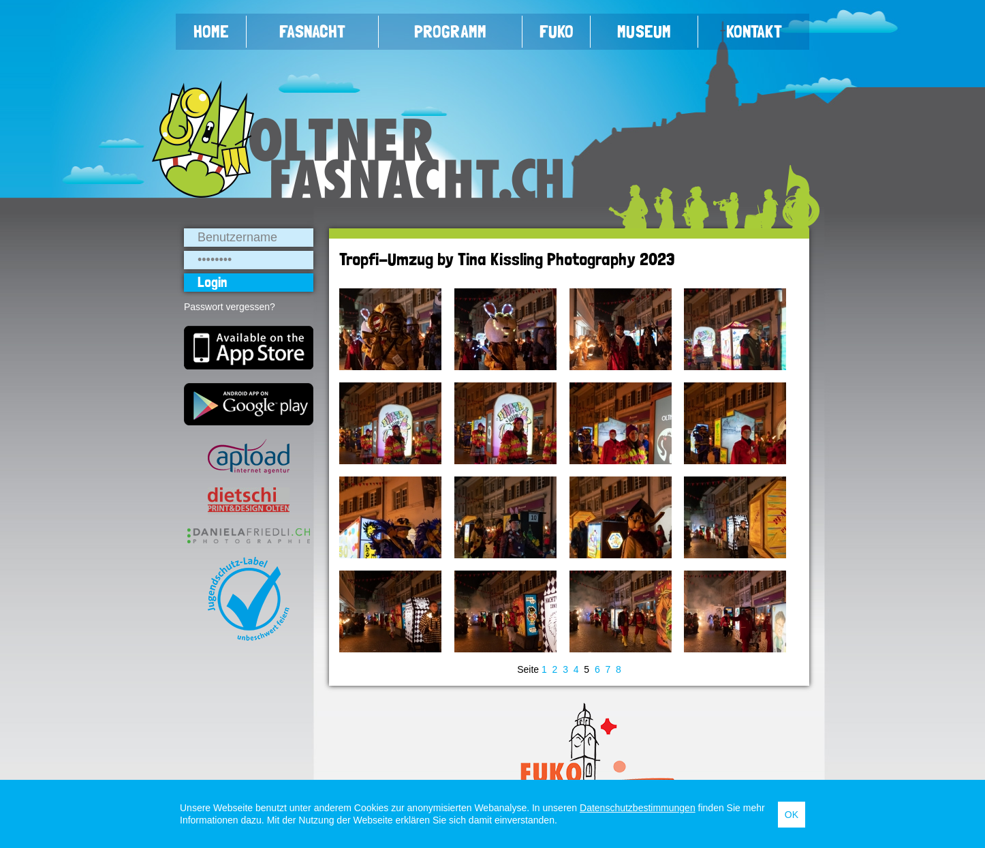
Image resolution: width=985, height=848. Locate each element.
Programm (450, 31)
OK (791, 814)
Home (211, 31)
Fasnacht (312, 31)
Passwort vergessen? (229, 306)
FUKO (557, 31)
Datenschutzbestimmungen (637, 807)
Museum (644, 31)
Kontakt (754, 31)
